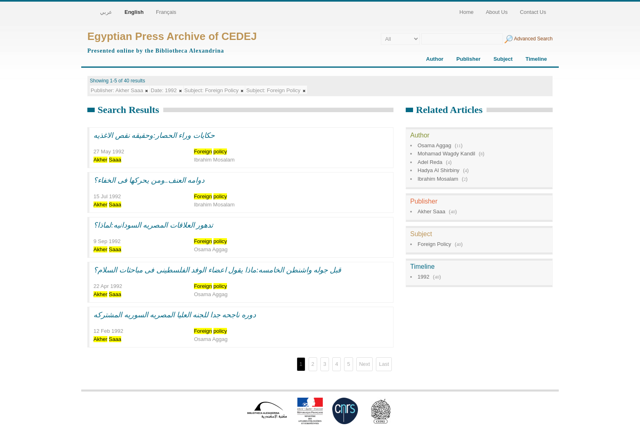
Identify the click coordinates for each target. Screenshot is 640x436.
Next (364, 364)
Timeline (536, 59)
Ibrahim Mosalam (438, 179)
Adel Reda (430, 162)
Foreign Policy (434, 244)
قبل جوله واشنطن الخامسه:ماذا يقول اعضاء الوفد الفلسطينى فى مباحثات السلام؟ (217, 270)
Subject (503, 59)
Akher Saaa (431, 211)
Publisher (468, 59)
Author (435, 59)
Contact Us (533, 12)
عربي (106, 12)
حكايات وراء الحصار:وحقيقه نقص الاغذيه (154, 135)
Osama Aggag (434, 145)
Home (467, 12)
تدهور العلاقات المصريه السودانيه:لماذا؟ (153, 225)
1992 (423, 277)
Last (384, 364)
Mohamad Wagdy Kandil (446, 153)
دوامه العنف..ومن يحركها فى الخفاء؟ (148, 180)
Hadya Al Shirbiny (439, 170)
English (134, 12)
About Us (496, 12)
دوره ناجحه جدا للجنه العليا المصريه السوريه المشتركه (174, 315)
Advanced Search (533, 39)
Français (166, 12)
